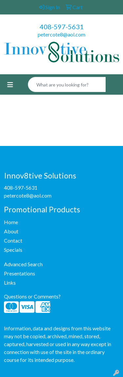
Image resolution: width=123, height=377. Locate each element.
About (11, 231)
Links (10, 282)
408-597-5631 (62, 27)
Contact (13, 240)
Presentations (19, 273)
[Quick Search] (67, 84)
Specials (13, 250)
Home (11, 222)
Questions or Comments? (32, 296)
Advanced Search (23, 264)
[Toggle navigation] (10, 84)
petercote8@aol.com (61, 34)
